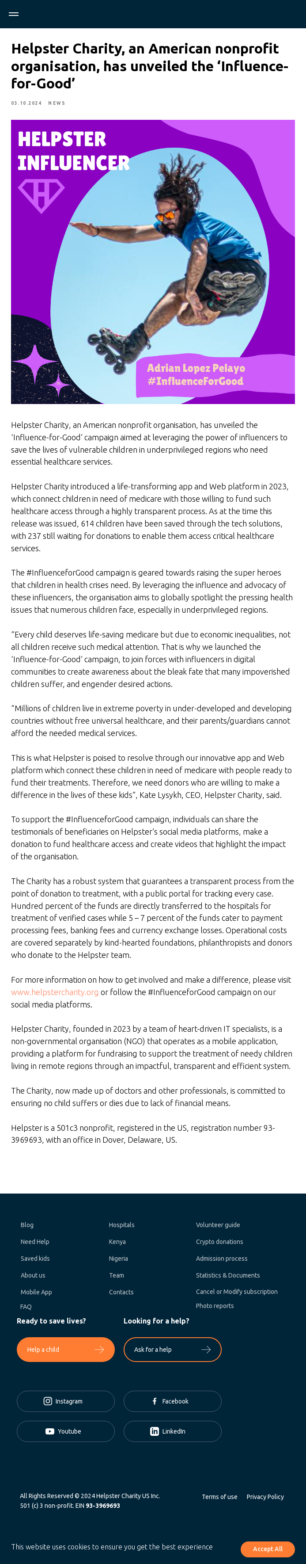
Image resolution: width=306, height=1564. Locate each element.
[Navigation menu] (14, 14)
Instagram (69, 1404)
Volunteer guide (218, 1228)
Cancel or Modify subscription (237, 1294)
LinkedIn (173, 1434)
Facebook (175, 1404)
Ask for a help (153, 1352)
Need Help (35, 1244)
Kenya (117, 1244)
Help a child (43, 1352)
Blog (27, 1228)
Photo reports (215, 1308)
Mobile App (36, 1295)
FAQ (26, 1309)
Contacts (121, 1295)
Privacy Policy (265, 1499)
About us (33, 1278)
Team (116, 1278)
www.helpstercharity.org (56, 992)
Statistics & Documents (228, 1278)
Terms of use (220, 1499)
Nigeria (118, 1261)
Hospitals (122, 1228)
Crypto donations (219, 1244)
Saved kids (35, 1261)
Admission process (222, 1261)
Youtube (69, 1434)
